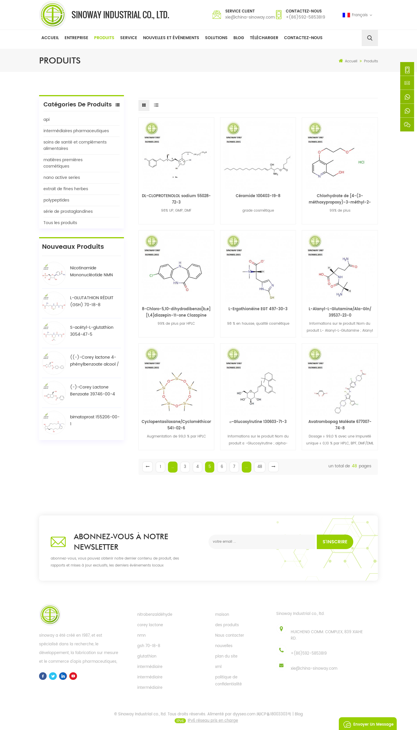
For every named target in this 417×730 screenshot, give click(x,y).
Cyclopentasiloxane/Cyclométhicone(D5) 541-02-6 (176, 425)
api (46, 119)
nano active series (61, 177)
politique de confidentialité (228, 680)
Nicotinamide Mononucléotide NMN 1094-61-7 (91, 272)
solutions (216, 37)
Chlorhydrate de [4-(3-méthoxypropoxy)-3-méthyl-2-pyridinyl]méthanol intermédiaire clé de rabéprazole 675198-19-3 (340, 199)
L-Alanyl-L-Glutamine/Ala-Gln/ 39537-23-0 (340, 312)
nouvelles (224, 646)
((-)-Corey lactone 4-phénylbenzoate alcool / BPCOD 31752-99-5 (94, 361)
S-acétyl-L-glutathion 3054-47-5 (92, 331)
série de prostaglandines (68, 211)
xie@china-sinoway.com (250, 17)
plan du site (226, 656)
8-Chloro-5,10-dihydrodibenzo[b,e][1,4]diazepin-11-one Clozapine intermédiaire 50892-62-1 (176, 312)
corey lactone (150, 625)
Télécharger (264, 37)
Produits (104, 37)
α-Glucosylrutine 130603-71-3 (258, 422)
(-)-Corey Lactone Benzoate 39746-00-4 (92, 390)
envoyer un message (367, 723)
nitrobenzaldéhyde (154, 615)
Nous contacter (229, 636)
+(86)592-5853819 (305, 17)
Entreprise (76, 37)
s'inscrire (335, 542)
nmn (141, 636)
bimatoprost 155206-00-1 (95, 420)
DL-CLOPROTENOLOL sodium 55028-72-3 (176, 199)
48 (259, 467)
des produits (227, 625)
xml (218, 667)
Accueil (50, 37)
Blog (238, 37)
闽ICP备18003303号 (274, 720)
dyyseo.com (244, 720)
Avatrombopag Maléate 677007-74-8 (340, 425)
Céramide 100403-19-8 (258, 196)
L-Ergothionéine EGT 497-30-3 (258, 309)
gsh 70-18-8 (148, 646)
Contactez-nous (303, 37)
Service (128, 37)
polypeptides (56, 200)
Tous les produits (60, 222)
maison (222, 615)
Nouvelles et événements (171, 37)
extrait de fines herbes (65, 189)
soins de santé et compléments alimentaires (75, 145)
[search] (370, 38)
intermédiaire (149, 667)
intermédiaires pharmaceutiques (76, 131)
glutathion (146, 656)
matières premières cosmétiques (63, 163)
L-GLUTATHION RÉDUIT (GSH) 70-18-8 (92, 301)
